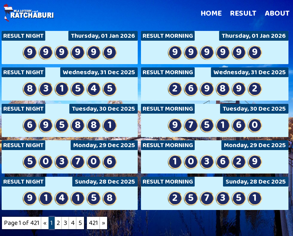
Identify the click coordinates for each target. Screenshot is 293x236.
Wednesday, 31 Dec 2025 (99, 72)
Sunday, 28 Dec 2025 (105, 181)
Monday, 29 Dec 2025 (104, 145)
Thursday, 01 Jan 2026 (103, 36)
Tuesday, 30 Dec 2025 (103, 108)
